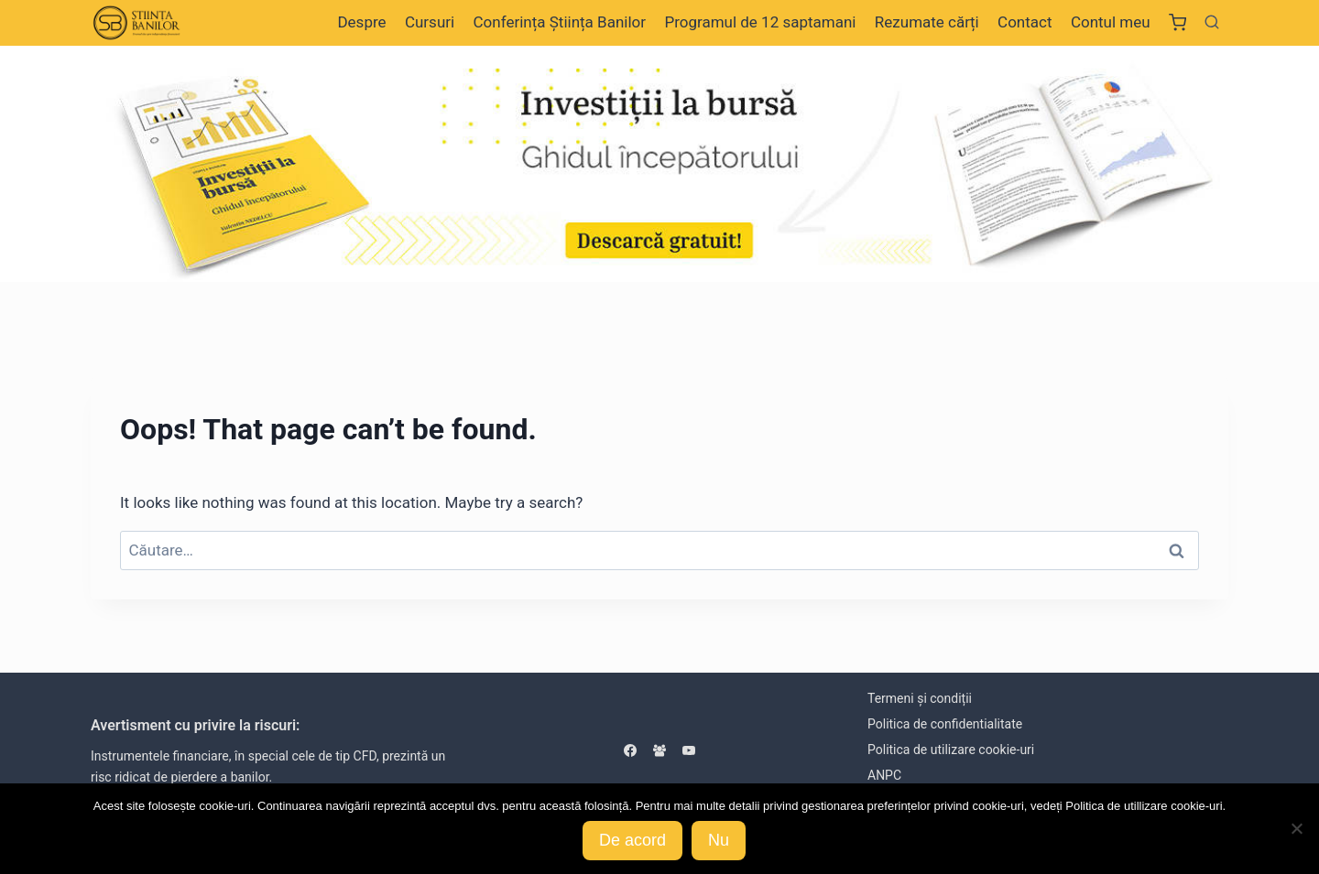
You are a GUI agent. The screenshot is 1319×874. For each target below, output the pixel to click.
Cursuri (429, 22)
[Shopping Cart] (1177, 22)
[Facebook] (630, 750)
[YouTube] (689, 750)
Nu (718, 840)
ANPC (884, 775)
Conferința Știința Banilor (560, 22)
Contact (1024, 22)
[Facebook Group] (659, 750)
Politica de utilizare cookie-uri (950, 749)
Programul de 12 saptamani (760, 22)
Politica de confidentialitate (944, 724)
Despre (361, 22)
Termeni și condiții (919, 698)
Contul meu (1110, 22)
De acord (632, 840)
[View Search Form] (1211, 22)
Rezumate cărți (927, 22)
